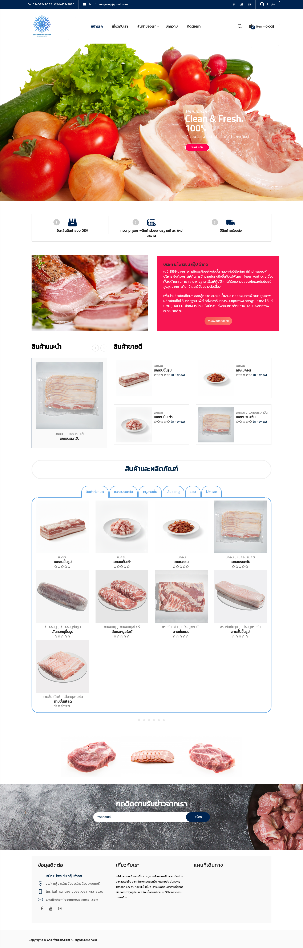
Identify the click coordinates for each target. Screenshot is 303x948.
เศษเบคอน (181, 562)
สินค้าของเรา (146, 26)
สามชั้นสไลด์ (51, 696)
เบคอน (62, 557)
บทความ (172, 26)
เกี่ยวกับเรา (120, 26)
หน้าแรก (97, 26)
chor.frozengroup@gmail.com (105, 4)
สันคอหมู (50, 627)
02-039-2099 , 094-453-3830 (51, 4)
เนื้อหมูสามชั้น (191, 627)
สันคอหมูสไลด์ (130, 627)
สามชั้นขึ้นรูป (229, 627)
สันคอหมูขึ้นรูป (70, 627)
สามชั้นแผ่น (170, 627)
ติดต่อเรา (194, 26)
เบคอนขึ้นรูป (63, 562)
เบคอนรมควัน (246, 557)
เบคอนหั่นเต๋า (122, 562)
